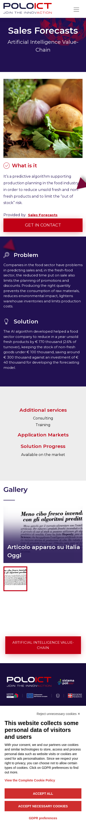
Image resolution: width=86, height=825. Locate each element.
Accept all (43, 793)
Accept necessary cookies (43, 806)
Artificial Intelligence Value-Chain (43, 645)
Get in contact (43, 225)
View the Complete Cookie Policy (30, 780)
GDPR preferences (43, 818)
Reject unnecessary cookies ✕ (58, 714)
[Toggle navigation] (76, 9)
